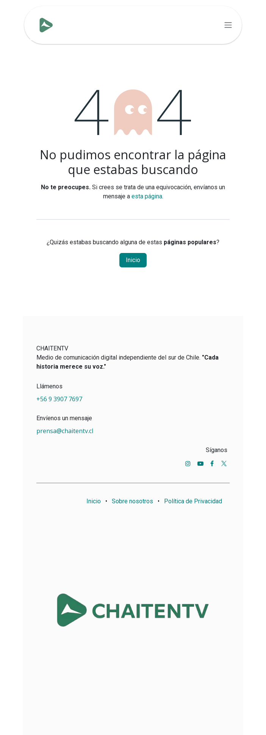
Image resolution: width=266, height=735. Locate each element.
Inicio (133, 260)
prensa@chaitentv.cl (64, 431)
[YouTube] (200, 463)
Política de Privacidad (193, 501)
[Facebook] (212, 463)
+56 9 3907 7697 (60, 399)
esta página (146, 196)
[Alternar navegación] (228, 25)
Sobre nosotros (132, 501)
